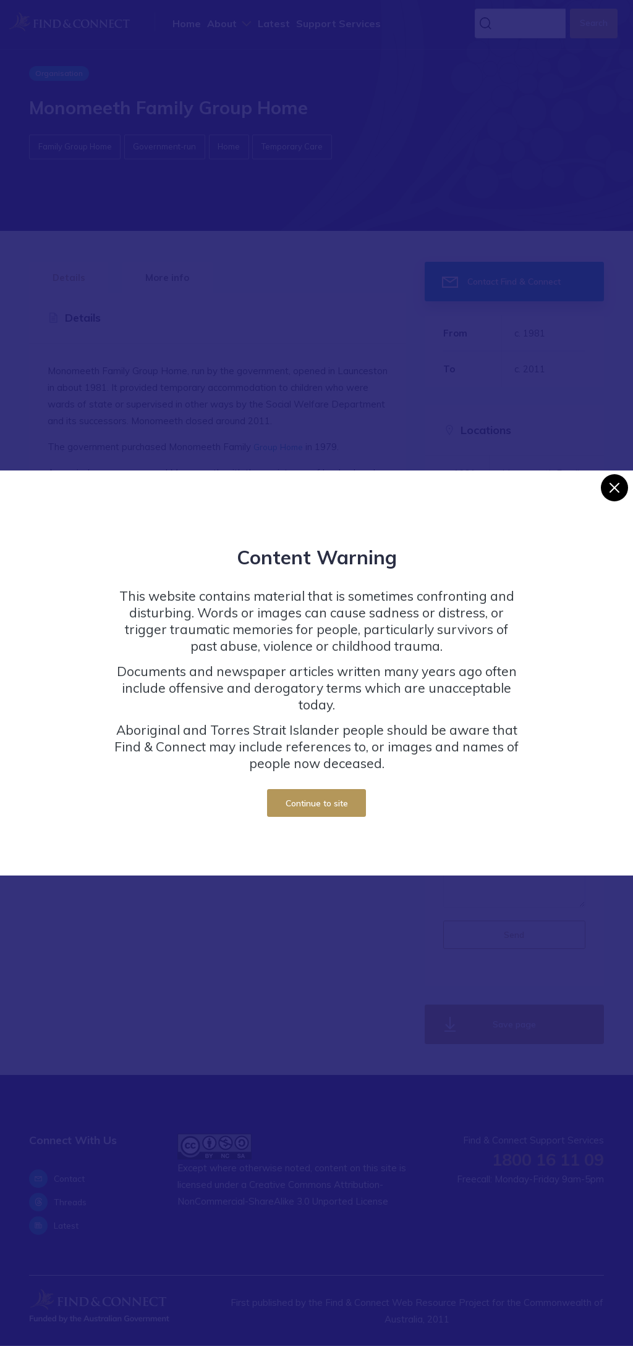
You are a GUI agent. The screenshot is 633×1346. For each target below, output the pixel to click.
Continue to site (317, 803)
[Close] (614, 487)
